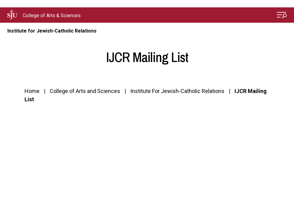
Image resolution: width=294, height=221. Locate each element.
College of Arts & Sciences (52, 15)
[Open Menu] (282, 16)
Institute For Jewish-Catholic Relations (177, 91)
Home (32, 91)
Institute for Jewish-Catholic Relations (52, 31)
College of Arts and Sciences (85, 91)
